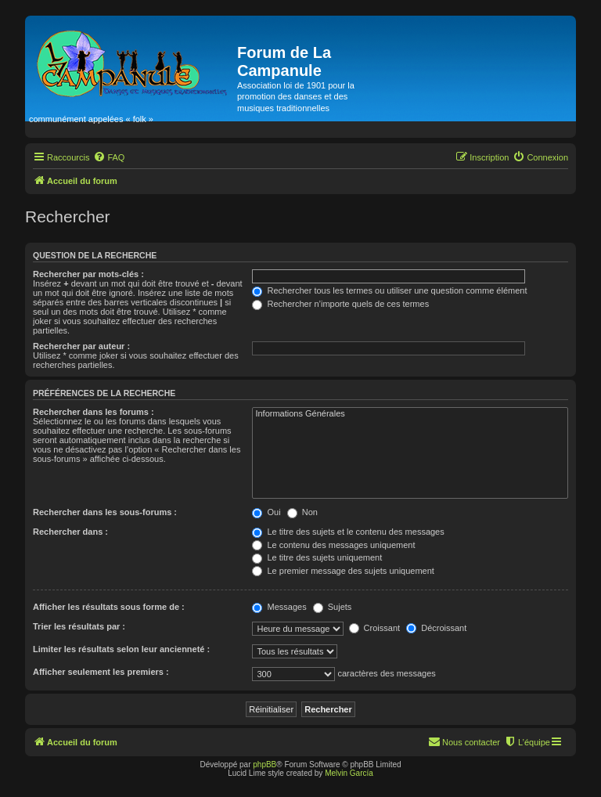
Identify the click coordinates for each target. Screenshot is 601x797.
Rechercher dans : (70, 531)
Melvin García (349, 773)
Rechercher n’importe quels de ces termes (340, 303)
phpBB (264, 764)
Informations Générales (410, 414)
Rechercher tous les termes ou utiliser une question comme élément (389, 290)
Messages (279, 606)
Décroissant (436, 628)
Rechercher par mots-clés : (88, 274)
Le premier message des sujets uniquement (343, 570)
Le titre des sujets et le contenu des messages (348, 531)
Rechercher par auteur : (81, 346)
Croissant (375, 628)
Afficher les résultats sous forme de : (109, 606)
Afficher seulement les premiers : (101, 671)
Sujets (332, 606)
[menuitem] (108, 157)
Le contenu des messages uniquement (333, 545)
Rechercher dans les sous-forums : (105, 512)
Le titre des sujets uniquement (317, 557)
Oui (266, 512)
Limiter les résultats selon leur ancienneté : (121, 649)
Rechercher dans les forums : (93, 412)
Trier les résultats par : (79, 626)
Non (302, 512)
